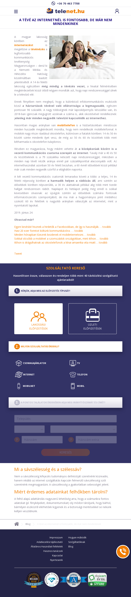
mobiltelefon (66, 125)
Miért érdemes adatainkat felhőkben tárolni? (61, 492)
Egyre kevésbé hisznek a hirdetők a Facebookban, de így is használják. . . (62, 227)
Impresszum (56, 537)
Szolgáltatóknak (76, 542)
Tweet (18, 253)
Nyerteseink (56, 560)
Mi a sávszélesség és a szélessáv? (47, 469)
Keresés (65, 452)
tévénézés (38, 49)
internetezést (23, 45)
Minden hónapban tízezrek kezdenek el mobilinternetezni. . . (55, 234)
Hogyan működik (77, 537)
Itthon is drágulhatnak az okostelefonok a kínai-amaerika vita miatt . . (60, 242)
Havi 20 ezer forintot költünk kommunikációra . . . (48, 230)
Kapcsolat (57, 555)
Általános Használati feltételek (47, 546)
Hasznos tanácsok (53, 551)
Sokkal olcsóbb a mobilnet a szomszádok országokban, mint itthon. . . (61, 238)
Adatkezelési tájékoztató (50, 542)
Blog (28, 524)
